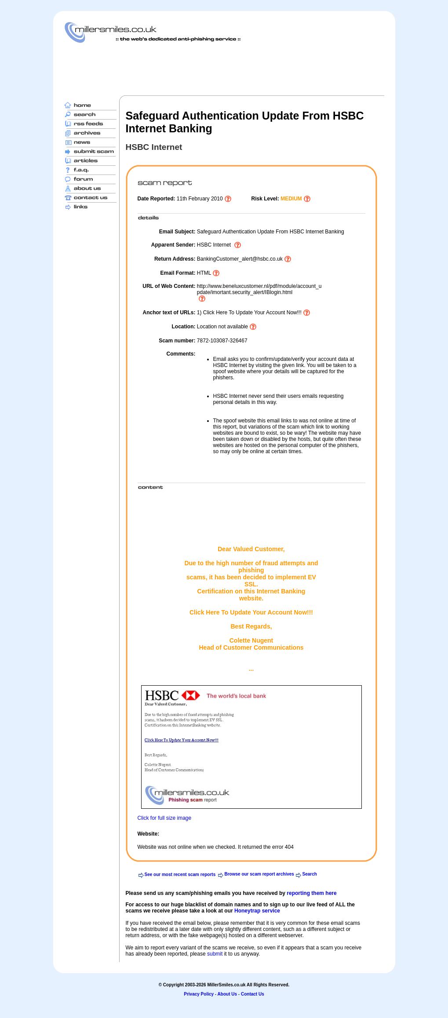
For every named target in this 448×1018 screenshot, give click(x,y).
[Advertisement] (224, 69)
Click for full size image (165, 818)
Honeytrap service (257, 911)
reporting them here (311, 893)
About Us (227, 994)
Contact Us (252, 994)
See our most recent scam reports (180, 874)
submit (214, 954)
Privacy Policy (199, 994)
